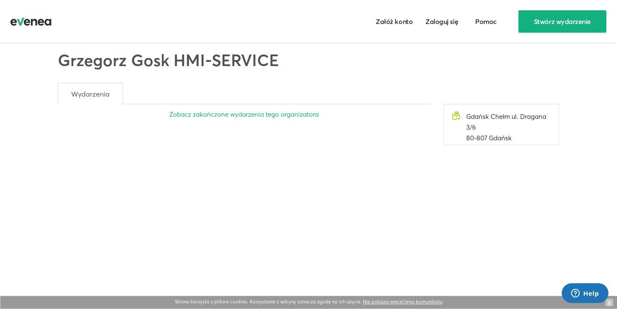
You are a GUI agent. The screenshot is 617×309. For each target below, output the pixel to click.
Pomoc (486, 21)
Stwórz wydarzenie (562, 21)
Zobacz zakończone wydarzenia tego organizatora (244, 114)
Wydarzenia (90, 94)
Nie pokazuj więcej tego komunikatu (402, 302)
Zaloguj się (441, 21)
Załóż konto (394, 21)
